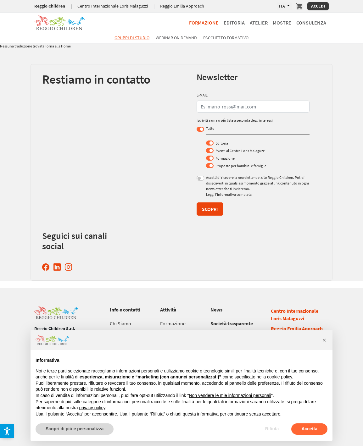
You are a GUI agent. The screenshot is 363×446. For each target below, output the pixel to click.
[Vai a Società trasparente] (231, 323)
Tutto (210, 128)
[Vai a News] (216, 309)
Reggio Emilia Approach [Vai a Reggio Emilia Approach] (182, 6)
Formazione (225, 158)
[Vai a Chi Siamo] (120, 323)
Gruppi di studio (131, 38)
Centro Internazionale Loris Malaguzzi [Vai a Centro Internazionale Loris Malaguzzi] (112, 6)
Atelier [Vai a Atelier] (259, 22)
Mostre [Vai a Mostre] (282, 22)
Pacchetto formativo (226, 38)
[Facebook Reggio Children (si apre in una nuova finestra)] (47, 267)
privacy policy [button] (92, 407)
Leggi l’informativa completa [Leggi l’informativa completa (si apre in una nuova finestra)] (229, 194)
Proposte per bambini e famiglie (240, 165)
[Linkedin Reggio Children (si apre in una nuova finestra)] (58, 267)
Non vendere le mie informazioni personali (230, 395)
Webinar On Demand (176, 38)
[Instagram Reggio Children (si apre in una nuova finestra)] (70, 267)
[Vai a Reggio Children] (59, 22)
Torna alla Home (58, 46)
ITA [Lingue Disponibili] (282, 6)
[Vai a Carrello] (299, 6)
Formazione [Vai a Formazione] (204, 22)
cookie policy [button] (279, 376)
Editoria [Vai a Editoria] (234, 22)
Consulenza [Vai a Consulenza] (311, 22)
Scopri (210, 209)
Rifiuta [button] (272, 428)
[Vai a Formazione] (173, 323)
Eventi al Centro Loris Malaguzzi (240, 150)
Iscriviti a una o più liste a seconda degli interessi (235, 120)
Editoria (221, 143)
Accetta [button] (309, 428)
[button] (7, 431)
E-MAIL (202, 95)
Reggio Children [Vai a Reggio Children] (49, 6)
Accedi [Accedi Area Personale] (318, 6)
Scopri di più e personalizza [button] (74, 428)
